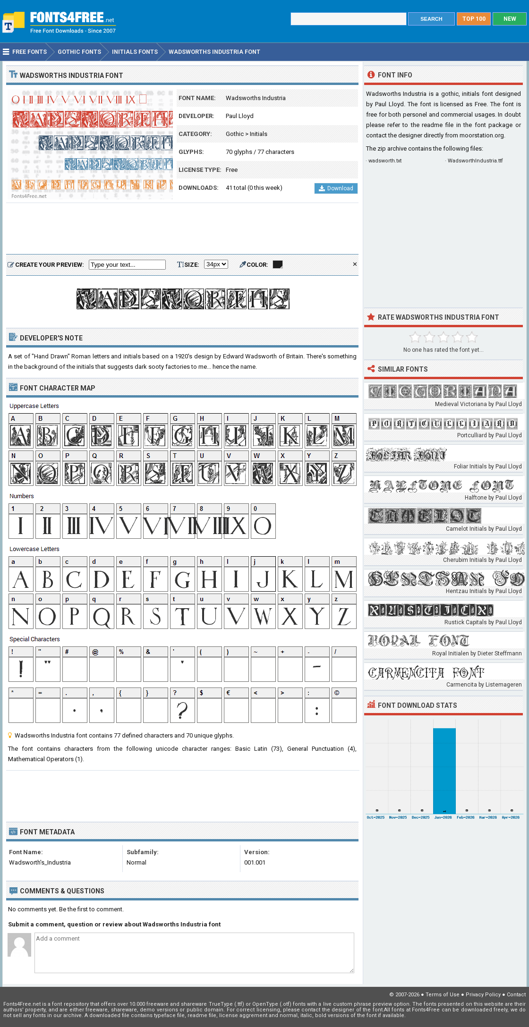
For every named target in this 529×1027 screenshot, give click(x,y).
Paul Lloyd (240, 115)
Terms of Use (443, 995)
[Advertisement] (182, 229)
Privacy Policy (483, 995)
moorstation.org (482, 135)
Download (336, 188)
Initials (258, 133)
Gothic (235, 133)
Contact (516, 995)
